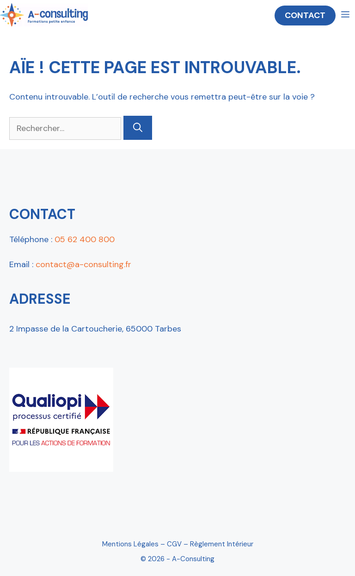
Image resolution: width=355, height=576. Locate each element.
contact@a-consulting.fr (83, 264)
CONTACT (305, 15)
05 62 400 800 (85, 239)
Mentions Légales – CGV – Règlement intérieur (177, 544)
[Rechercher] (137, 128)
